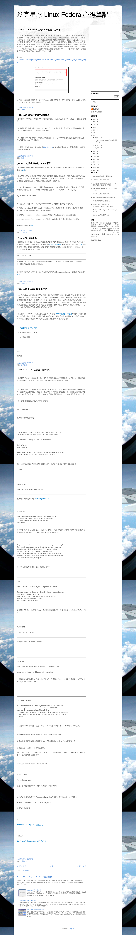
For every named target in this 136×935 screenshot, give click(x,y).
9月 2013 (98, 138)
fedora (95, 228)
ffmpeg (110, 228)
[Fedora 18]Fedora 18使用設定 (32, 289)
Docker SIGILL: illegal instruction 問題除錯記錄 (34, 877)
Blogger (71, 928)
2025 (95, 119)
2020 (95, 127)
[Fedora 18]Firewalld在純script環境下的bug (38, 29)
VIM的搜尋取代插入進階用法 (27, 900)
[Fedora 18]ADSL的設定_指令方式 (33, 370)
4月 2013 (98, 148)
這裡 (23, 170)
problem (108, 232)
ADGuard (93, 226)
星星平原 (96, 109)
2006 (95, 167)
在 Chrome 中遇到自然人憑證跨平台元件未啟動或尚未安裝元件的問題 (105, 184)
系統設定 (24, 109)
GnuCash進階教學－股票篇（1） (37, 909)
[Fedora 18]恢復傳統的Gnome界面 (33, 163)
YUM (80, 244)
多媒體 (93, 223)
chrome (106, 226)
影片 (32, 225)
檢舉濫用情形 (96, 240)
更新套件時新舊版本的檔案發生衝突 (104, 197)
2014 (95, 133)
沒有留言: (30, 107)
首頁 (51, 866)
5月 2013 (98, 145)
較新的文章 (21, 866)
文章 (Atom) (25, 870)
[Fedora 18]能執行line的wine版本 (33, 115)
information (103, 230)
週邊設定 (102, 225)
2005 (95, 170)
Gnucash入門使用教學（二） (102, 215)
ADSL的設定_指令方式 (28, 328)
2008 (95, 162)
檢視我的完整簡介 (96, 112)
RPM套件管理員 (55, 244)
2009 (95, 159)
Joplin (117, 230)
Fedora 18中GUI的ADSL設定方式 (30, 825)
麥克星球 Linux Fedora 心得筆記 (63, 14)
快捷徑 (100, 223)
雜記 (22, 158)
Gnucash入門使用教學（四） (102, 194)
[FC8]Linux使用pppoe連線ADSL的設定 (31, 841)
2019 (95, 130)
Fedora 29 (103, 228)
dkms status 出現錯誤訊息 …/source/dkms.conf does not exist (103, 205)
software (95, 234)
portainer (101, 232)
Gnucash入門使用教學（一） (36, 890)
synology (108, 234)
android (100, 226)
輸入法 (109, 224)
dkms (112, 226)
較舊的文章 (81, 866)
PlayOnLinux (48, 147)
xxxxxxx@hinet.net (42, 499)
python (114, 232)
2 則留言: (30, 230)
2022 (95, 122)
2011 (95, 154)
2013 (95, 135)
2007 (95, 165)
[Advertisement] (105, 58)
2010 (95, 156)
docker (117, 226)
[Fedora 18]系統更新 (27, 238)
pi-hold (94, 232)
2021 (95, 124)
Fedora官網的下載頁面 (63, 314)
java (112, 230)
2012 (95, 151)
